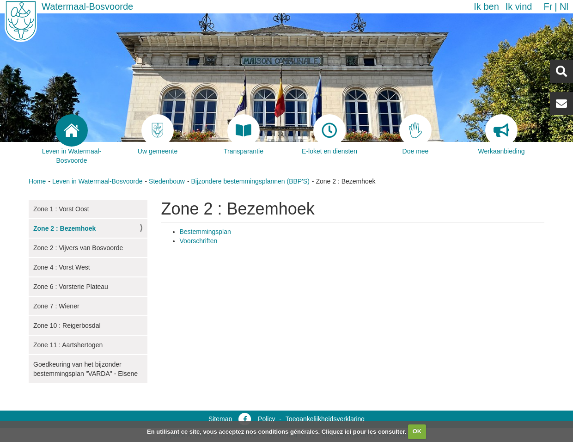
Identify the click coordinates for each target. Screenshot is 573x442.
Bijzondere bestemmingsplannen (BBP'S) (250, 181)
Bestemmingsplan (205, 231)
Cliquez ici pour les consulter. (364, 431)
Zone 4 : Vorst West (61, 267)
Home (37, 181)
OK (417, 431)
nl (564, 6)
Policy (266, 419)
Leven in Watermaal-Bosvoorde (97, 181)
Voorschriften (199, 241)
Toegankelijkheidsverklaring (325, 419)
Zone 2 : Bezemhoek (64, 228)
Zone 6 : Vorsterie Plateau (70, 286)
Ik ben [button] (486, 6)
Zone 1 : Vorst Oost (61, 209)
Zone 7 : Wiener (56, 306)
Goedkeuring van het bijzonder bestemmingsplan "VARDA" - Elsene (85, 369)
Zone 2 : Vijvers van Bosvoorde (78, 248)
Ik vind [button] (519, 6)
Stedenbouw (167, 181)
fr (547, 6)
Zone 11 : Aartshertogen (68, 345)
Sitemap (220, 419)
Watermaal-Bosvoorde (87, 6)
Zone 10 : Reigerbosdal (67, 325)
